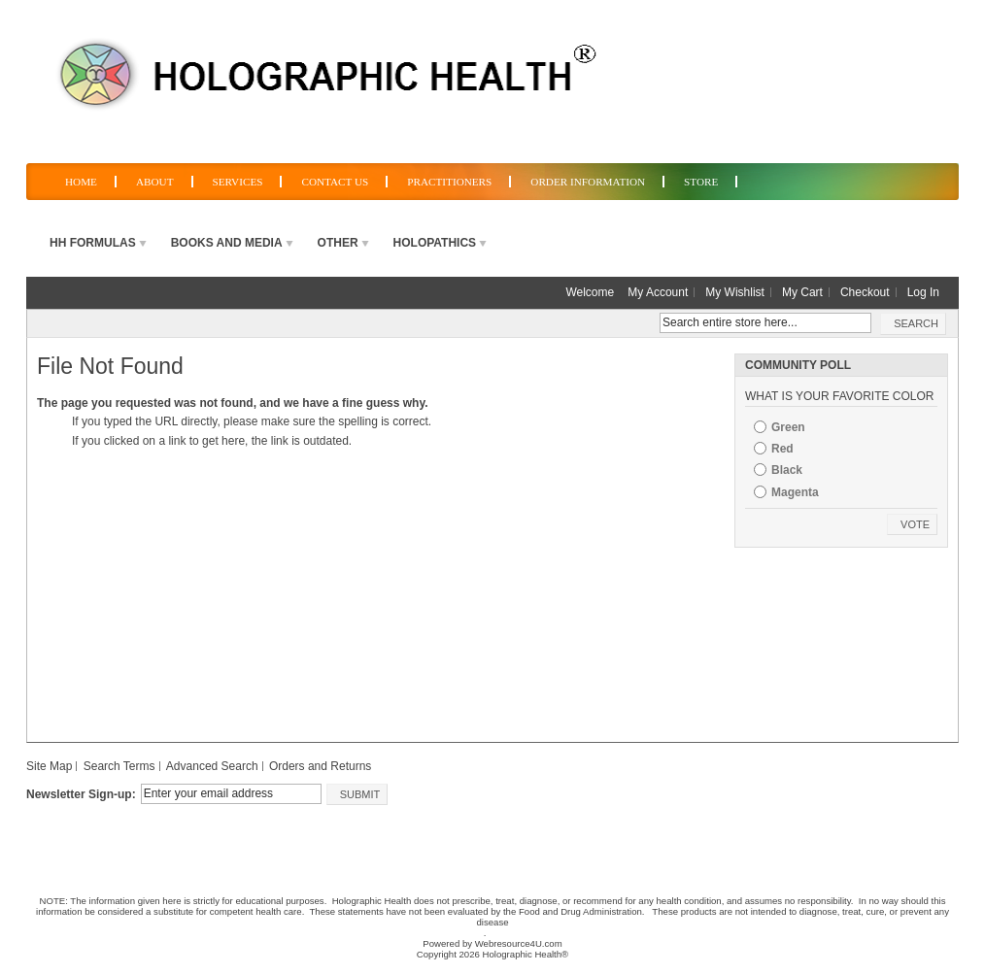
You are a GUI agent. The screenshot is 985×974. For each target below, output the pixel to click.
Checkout (865, 292)
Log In (923, 292)
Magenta (795, 492)
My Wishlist (734, 292)
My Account (658, 292)
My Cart (802, 292)
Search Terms (119, 766)
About (155, 181)
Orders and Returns (320, 766)
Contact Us (334, 181)
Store (701, 181)
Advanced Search (212, 766)
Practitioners (449, 181)
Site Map (49, 766)
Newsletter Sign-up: (81, 794)
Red (782, 448)
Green (788, 427)
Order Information (587, 181)
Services (238, 181)
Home (81, 181)
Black (786, 470)
